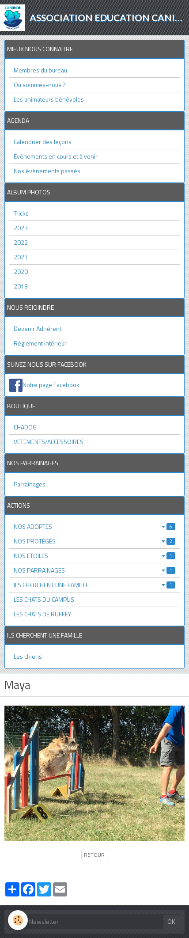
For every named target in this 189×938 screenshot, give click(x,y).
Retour (94, 855)
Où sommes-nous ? (40, 84)
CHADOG (25, 427)
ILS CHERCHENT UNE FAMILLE (94, 584)
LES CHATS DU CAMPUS (44, 599)
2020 (21, 271)
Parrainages (29, 484)
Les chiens (28, 656)
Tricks (21, 213)
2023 (21, 227)
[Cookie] (18, 920)
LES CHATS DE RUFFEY (42, 614)
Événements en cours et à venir (56, 156)
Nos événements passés (47, 170)
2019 (21, 286)
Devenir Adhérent (37, 328)
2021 (21, 257)
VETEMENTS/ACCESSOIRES (48, 441)
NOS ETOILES (94, 555)
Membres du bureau (40, 70)
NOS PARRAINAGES (94, 570)
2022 (21, 242)
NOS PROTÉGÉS (94, 541)
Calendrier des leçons (43, 141)
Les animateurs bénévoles (49, 99)
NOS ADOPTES (94, 526)
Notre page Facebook (51, 384)
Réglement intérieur (40, 343)
